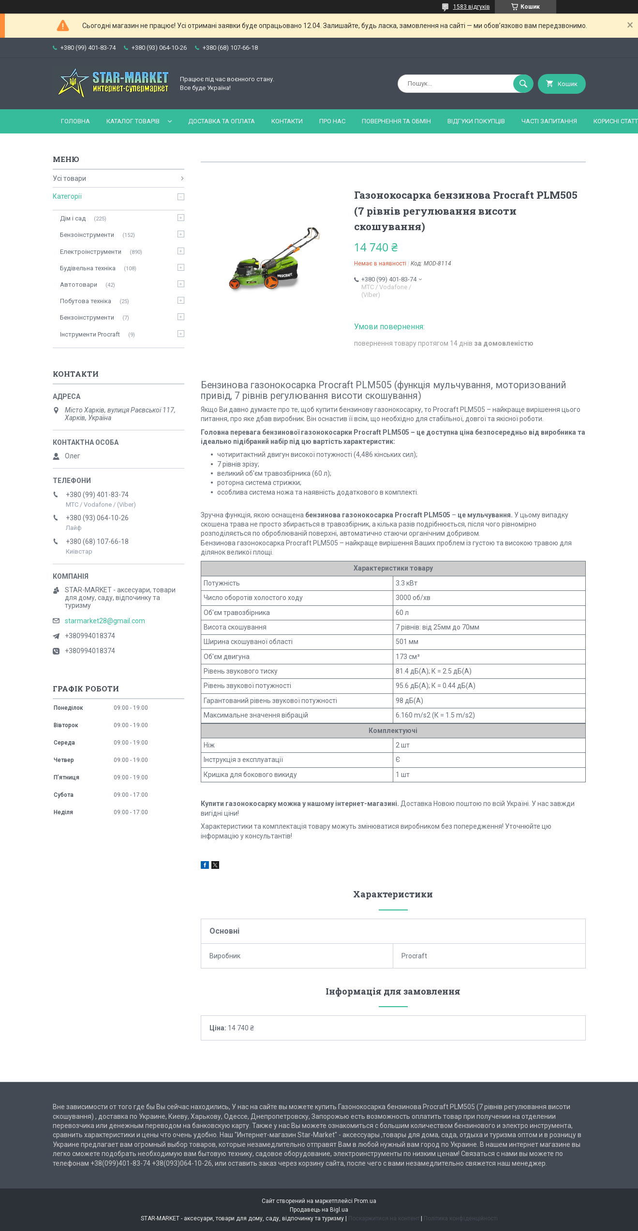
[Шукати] (523, 83)
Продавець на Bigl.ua (319, 1209)
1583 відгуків (471, 6)
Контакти (287, 121)
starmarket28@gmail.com (105, 621)
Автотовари (78, 284)
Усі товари (69, 178)
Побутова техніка (85, 301)
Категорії (67, 196)
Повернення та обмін (396, 121)
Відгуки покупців (476, 121)
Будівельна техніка (88, 268)
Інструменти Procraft (90, 334)
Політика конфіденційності (461, 1218)
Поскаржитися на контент (383, 1218)
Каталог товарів (133, 121)
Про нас (332, 121)
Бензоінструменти (87, 234)
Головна (75, 121)
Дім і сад (73, 218)
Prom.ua (365, 1201)
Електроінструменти (90, 251)
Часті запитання (549, 121)
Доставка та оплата (221, 121)
